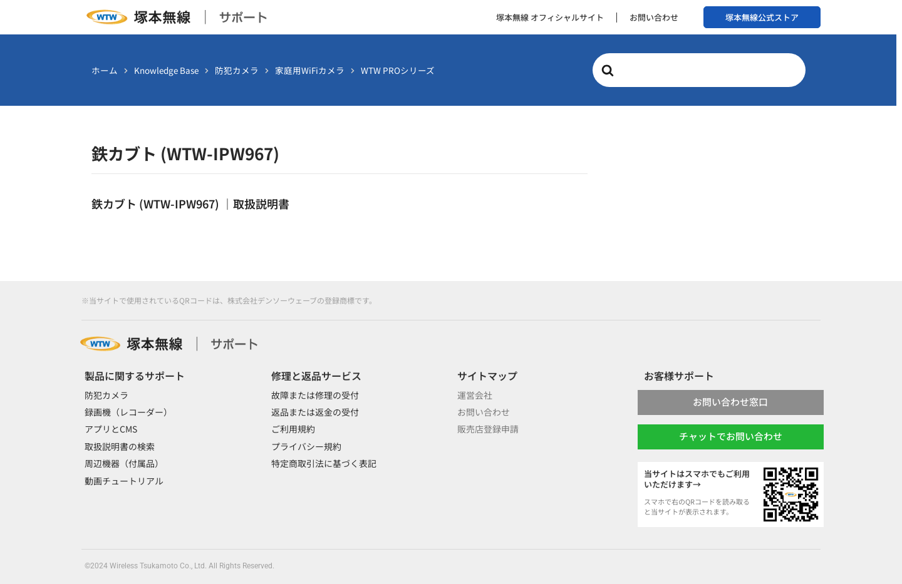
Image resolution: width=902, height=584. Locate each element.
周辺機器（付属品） (124, 463)
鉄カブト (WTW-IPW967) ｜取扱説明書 (190, 203)
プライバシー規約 (306, 446)
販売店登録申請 (488, 429)
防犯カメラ (106, 395)
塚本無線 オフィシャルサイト (550, 17)
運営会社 (474, 395)
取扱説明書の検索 (120, 446)
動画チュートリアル (124, 480)
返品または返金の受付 (315, 412)
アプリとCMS (111, 429)
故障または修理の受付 (315, 395)
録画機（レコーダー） (128, 412)
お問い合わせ (654, 17)
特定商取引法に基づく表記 (323, 463)
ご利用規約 (293, 429)
